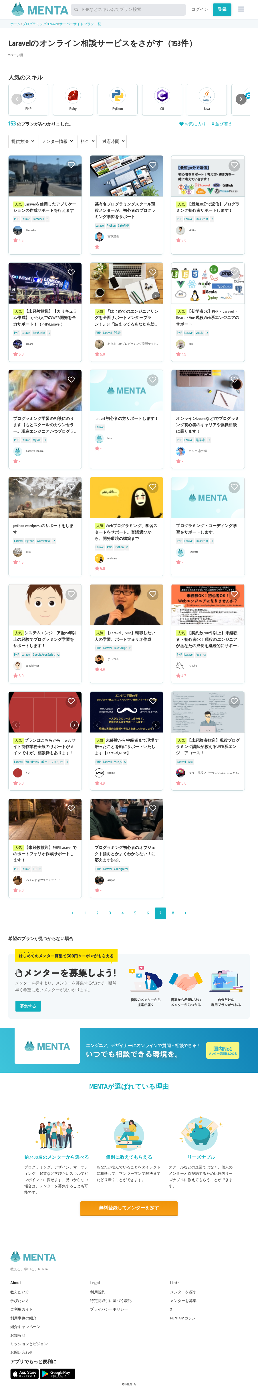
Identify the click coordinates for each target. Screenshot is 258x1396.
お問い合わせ (21, 1353)
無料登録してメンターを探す (129, 1208)
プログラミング (34, 24)
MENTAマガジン (183, 1318)
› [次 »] (185, 913)
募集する (28, 1006)
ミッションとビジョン (29, 1344)
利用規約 (97, 1292)
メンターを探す (183, 1292)
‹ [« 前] (72, 913)
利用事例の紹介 (23, 1318)
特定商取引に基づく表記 (111, 1301)
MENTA (130, 1384)
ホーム (15, 24)
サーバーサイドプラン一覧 (80, 24)
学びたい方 (19, 1301)
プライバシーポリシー (109, 1309)
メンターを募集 (183, 1301)
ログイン (200, 9)
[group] (28, 100)
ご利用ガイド (21, 1309)
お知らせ (17, 1335)
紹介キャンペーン (25, 1327)
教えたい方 (19, 1292)
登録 (222, 9)
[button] (241, 99)
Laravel (53, 24)
